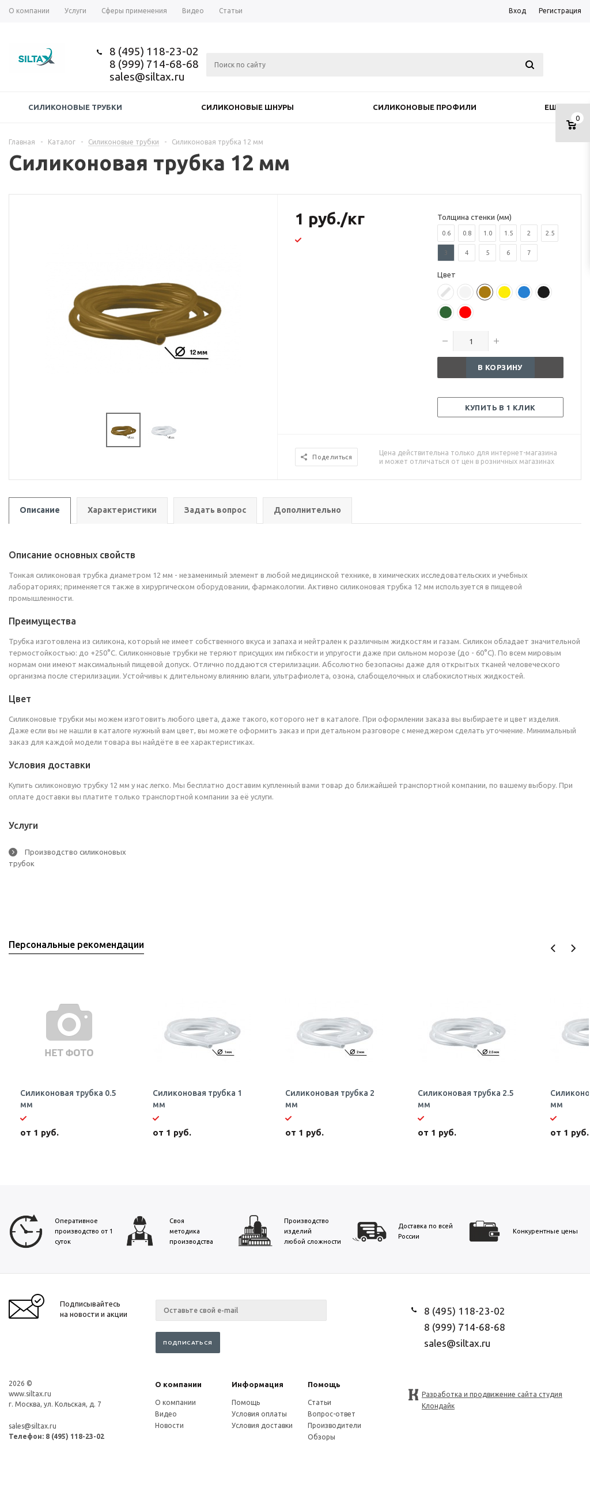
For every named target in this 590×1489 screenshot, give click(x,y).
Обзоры (321, 1437)
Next (573, 948)
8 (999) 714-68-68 (154, 64)
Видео (166, 1414)
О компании (178, 1384)
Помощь (324, 1384)
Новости (169, 1425)
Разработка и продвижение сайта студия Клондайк (492, 1395)
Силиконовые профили (424, 107)
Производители (334, 1425)
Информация (257, 1384)
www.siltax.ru (30, 1393)
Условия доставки (262, 1425)
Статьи (319, 1402)
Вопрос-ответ (331, 1414)
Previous (553, 948)
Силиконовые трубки (75, 107)
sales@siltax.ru (147, 76)
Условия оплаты (259, 1414)
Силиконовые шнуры (247, 107)
